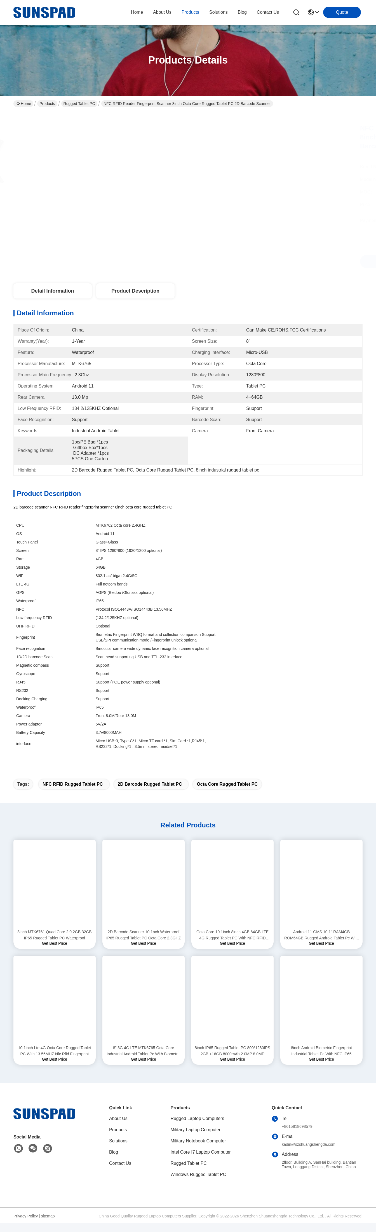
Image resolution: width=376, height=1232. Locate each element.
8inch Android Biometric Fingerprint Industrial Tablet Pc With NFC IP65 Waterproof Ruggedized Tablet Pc (321, 1061)
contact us (268, 12)
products (190, 12)
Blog (113, 1161)
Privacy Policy (25, 1226)
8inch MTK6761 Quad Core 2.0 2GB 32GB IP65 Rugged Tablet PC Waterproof (54, 944)
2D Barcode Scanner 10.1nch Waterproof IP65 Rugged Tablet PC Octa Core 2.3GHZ (143, 944)
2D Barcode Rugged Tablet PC (150, 794)
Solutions (118, 1150)
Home (137, 12)
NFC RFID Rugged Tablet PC (73, 794)
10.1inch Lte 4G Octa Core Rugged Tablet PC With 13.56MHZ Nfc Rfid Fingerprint (54, 1060)
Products (47, 103)
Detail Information (52, 291)
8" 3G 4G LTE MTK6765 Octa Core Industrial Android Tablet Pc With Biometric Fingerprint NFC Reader (143, 1061)
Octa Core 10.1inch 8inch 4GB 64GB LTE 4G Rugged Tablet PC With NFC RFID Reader (232, 945)
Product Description (135, 291)
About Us (118, 1128)
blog (242, 12)
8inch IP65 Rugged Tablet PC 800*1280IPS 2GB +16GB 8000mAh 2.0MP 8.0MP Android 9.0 (232, 1061)
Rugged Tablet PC (79, 103)
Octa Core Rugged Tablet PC (227, 794)
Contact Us (120, 1173)
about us (162, 12)
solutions (218, 12)
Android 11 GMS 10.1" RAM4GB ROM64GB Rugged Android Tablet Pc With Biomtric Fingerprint (321, 945)
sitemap (48, 1226)
